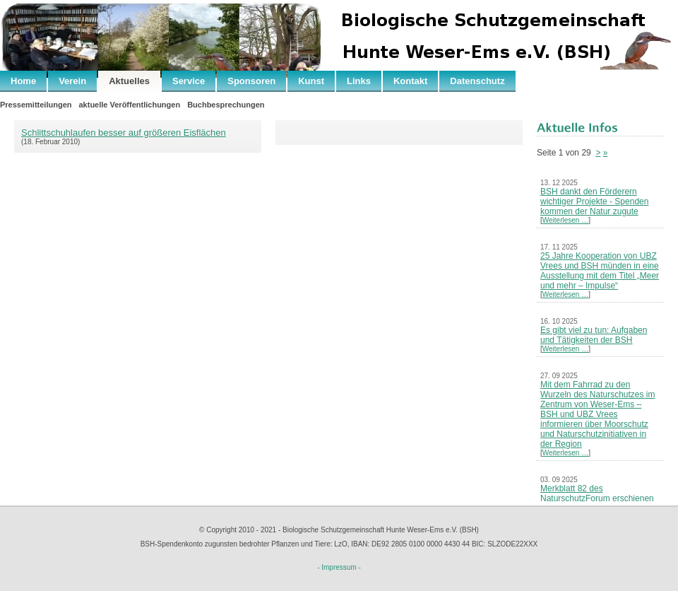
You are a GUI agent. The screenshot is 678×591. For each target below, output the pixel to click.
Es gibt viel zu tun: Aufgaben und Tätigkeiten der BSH (593, 335)
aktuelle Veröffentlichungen (129, 104)
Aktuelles (129, 81)
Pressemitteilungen (35, 104)
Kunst (311, 81)
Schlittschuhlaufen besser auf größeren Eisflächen (123, 132)
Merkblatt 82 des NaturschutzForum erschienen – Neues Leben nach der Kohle (598, 498)
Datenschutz (477, 81)
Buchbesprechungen (225, 104)
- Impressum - (339, 567)
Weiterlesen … (565, 220)
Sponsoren (251, 81)
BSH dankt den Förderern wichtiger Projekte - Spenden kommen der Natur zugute (594, 201)
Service (188, 81)
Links (359, 81)
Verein (72, 81)
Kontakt (410, 81)
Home (23, 81)
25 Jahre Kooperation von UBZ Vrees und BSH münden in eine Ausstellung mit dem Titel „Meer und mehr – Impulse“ (599, 271)
